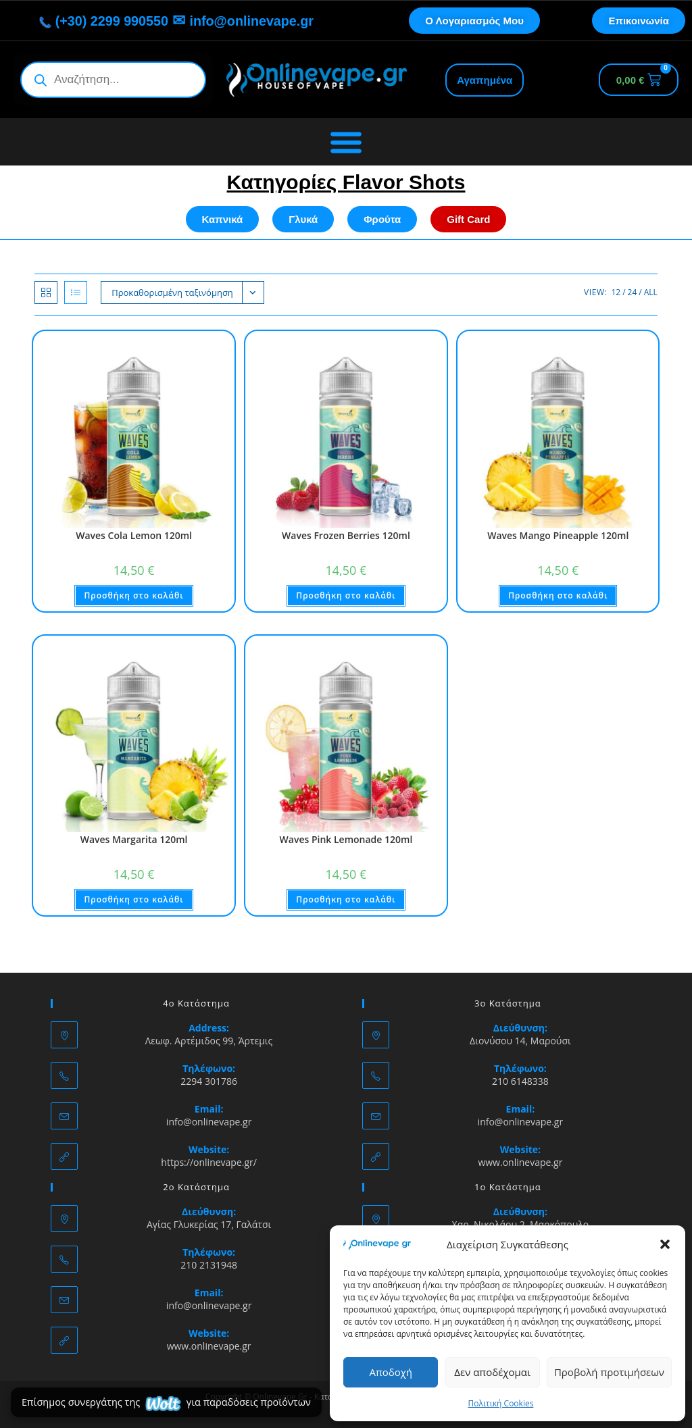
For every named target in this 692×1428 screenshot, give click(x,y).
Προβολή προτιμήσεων (609, 1372)
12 (615, 292)
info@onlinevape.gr (260, 20)
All (651, 292)
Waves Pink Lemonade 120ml (346, 839)
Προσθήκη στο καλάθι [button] (133, 595)
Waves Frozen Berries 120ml (346, 535)
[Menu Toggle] (346, 142)
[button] (665, 1244)
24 (632, 292)
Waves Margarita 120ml (134, 839)
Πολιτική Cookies (501, 1403)
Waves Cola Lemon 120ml (134, 535)
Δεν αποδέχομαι (492, 1372)
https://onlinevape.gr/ (209, 1162)
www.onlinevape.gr (520, 1162)
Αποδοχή (390, 1372)
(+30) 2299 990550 (95, 20)
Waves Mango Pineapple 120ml (557, 535)
